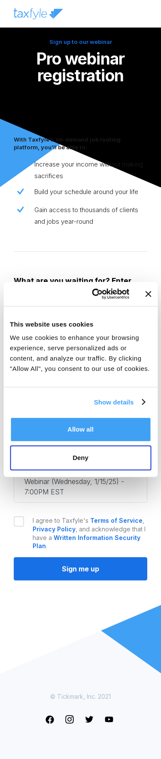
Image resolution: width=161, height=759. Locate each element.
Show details (114, 402)
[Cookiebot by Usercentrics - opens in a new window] (96, 293)
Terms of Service (116, 520)
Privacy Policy (54, 529)
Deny (80, 457)
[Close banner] (148, 294)
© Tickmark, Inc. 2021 (80, 696)
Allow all (80, 429)
